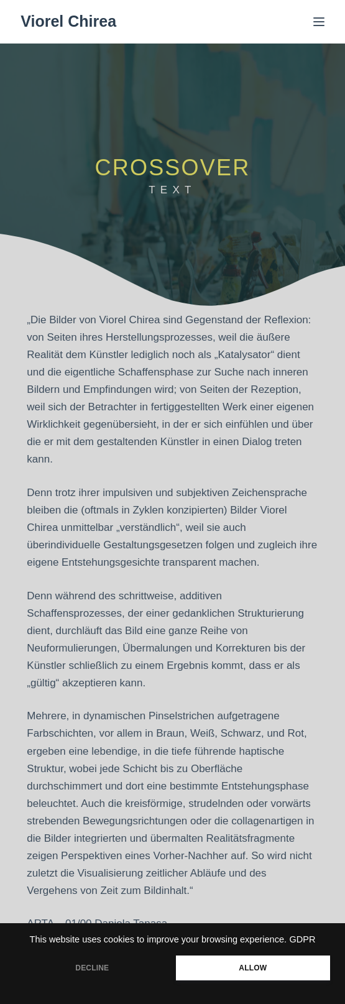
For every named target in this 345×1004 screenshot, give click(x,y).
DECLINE (92, 968)
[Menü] (318, 21)
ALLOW (253, 968)
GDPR (303, 939)
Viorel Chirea (68, 21)
